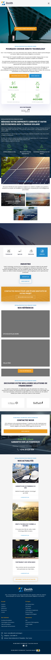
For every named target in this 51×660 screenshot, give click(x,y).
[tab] (8, 252)
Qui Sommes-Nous (30, 604)
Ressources (4, 610)
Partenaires (28, 608)
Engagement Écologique (31, 614)
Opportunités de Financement (8, 626)
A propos (3, 604)
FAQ (26, 620)
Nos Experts (28, 606)
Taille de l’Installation (6, 624)
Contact (3, 612)
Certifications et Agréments (32, 610)
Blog (26, 626)
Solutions (3, 606)
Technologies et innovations (7, 622)
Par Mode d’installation (6, 620)
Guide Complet (29, 624)
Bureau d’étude (29, 612)
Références (4, 608)
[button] (3, 111)
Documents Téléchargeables (32, 622)
